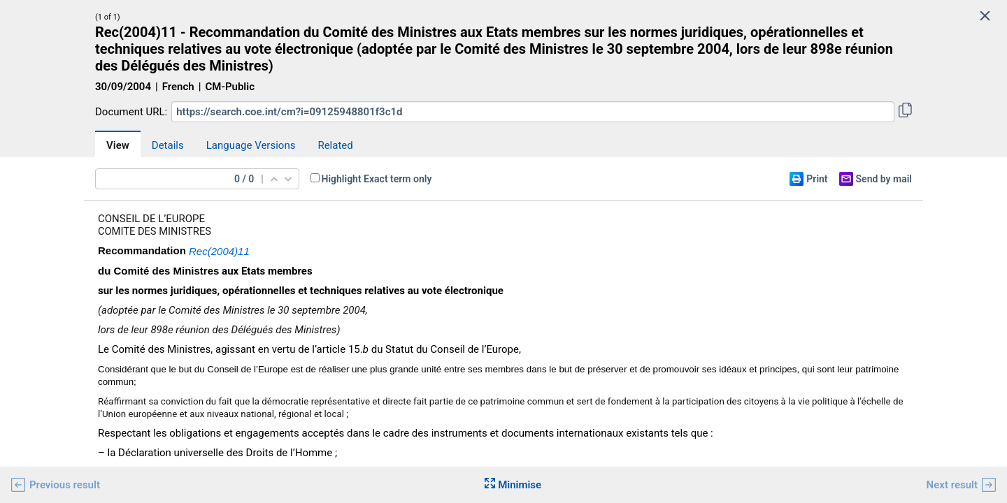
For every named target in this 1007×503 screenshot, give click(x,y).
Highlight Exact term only (377, 178)
